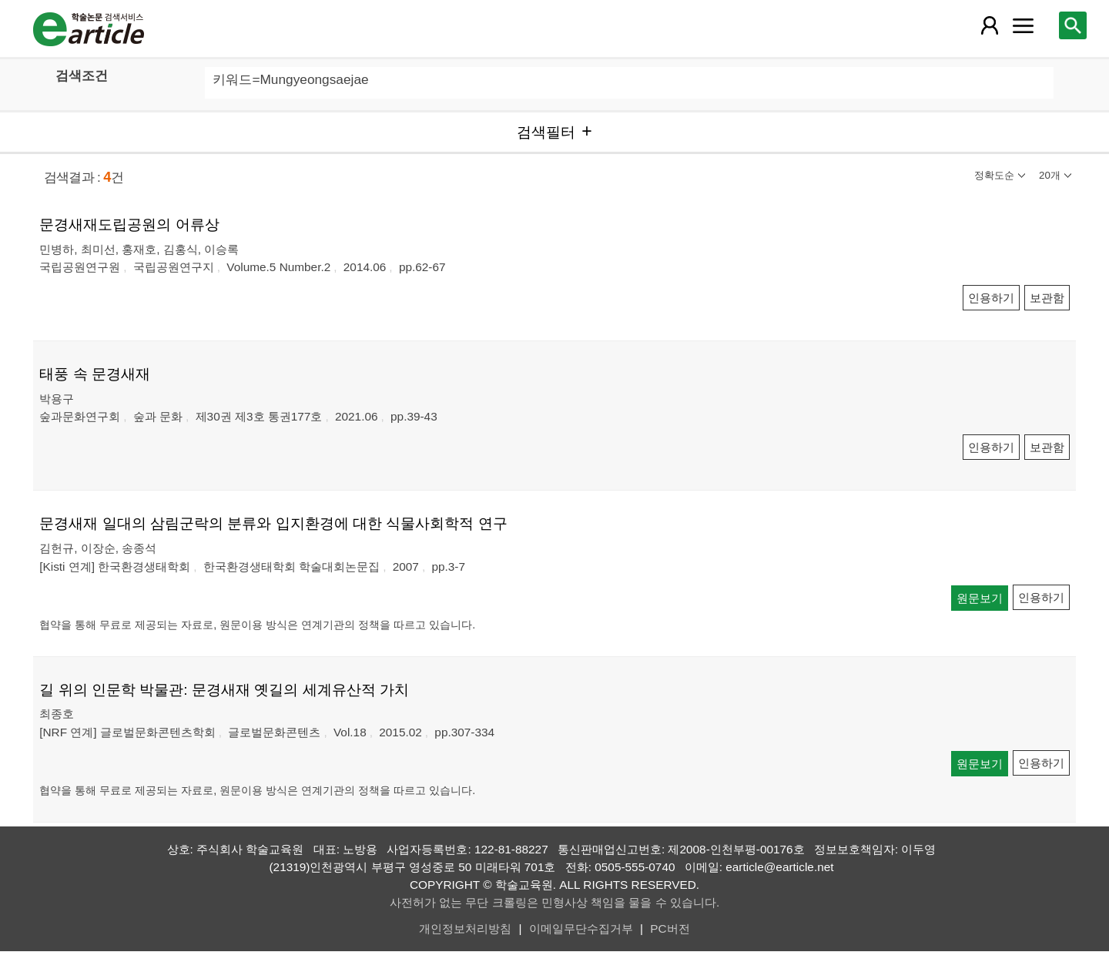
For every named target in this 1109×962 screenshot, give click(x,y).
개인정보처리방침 (465, 928)
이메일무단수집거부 (581, 928)
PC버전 (669, 928)
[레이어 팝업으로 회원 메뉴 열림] (989, 25)
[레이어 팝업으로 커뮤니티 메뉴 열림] (1023, 25)
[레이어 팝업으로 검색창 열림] (1073, 25)
